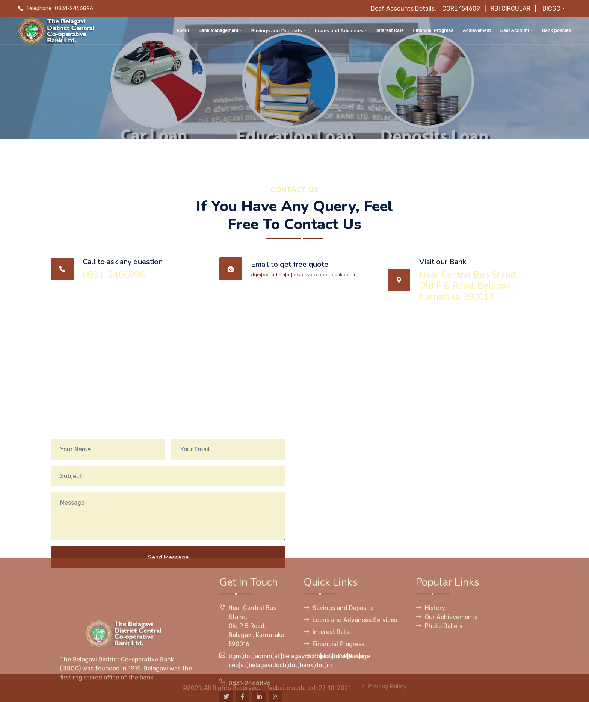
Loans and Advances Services (350, 693)
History (430, 681)
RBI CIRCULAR (510, 8)
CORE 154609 (461, 8)
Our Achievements (446, 690)
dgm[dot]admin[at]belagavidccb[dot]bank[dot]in (303, 275)
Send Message (168, 574)
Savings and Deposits (338, 681)
